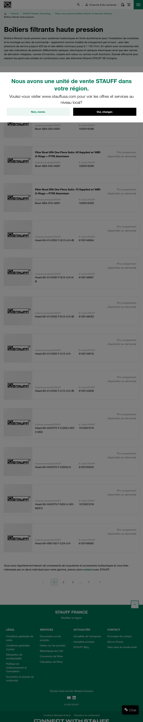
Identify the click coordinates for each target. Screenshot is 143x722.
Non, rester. (38, 111)
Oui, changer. (105, 111)
